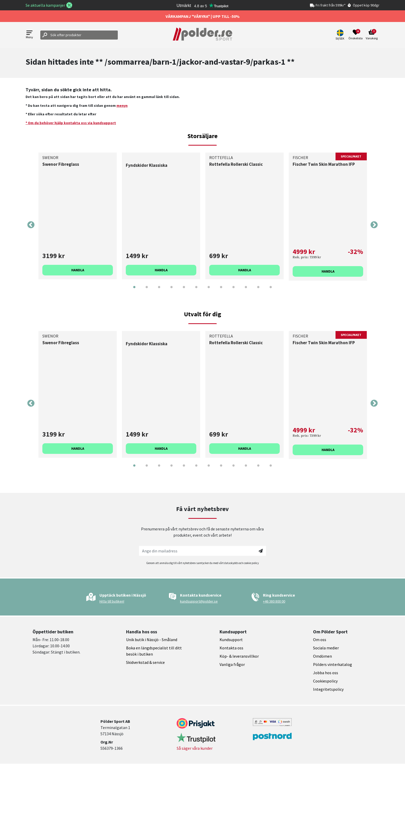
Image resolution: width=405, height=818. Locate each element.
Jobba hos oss (325, 672)
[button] (340, 35)
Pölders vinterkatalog (332, 664)
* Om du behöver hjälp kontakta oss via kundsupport (71, 123)
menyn (122, 105)
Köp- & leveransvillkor (239, 656)
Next (374, 225)
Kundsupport (231, 639)
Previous (31, 225)
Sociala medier (326, 647)
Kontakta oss (231, 647)
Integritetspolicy (328, 689)
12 (270, 291)
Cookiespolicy (325, 681)
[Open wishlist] (355, 35)
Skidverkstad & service (145, 662)
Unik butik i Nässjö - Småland (151, 639)
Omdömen (322, 656)
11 (258, 291)
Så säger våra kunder (195, 748)
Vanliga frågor (232, 664)
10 (246, 291)
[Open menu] (29, 35)
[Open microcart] (371, 35)
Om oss (319, 639)
